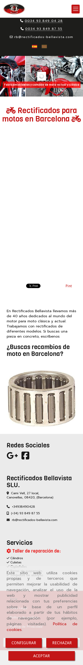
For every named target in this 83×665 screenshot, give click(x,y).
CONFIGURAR (24, 642)
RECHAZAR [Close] (62, 642)
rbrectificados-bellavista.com (43, 37)
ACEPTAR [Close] (41, 656)
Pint (69, 286)
